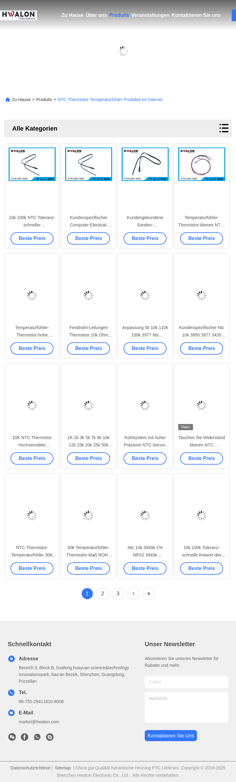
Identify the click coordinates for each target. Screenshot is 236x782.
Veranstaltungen (150, 15)
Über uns (96, 15)
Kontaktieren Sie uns (196, 15)
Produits (119, 15)
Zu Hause (72, 15)
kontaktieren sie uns (171, 735)
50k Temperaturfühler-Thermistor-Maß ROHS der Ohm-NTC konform (88, 555)
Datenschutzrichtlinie (30, 767)
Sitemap (63, 767)
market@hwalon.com (39, 721)
